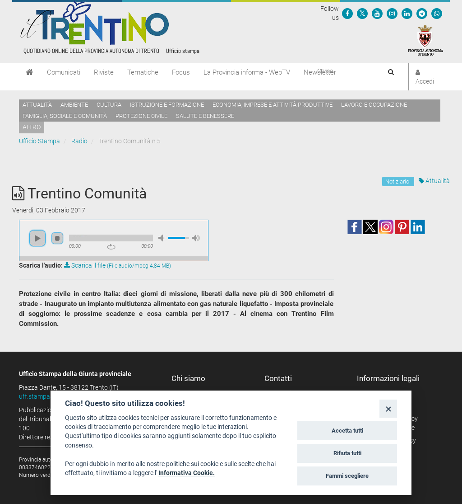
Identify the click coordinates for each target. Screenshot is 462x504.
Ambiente (74, 104)
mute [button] (162, 238)
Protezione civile (141, 116)
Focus (181, 72)
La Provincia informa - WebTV (246, 72)
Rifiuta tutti (347, 453)
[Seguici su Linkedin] (407, 13)
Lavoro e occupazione (374, 104)
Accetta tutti (347, 430)
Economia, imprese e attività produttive (273, 104)
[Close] (388, 408)
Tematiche (142, 72)
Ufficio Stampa (39, 141)
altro (32, 127)
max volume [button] (196, 238)
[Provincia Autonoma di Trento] (425, 39)
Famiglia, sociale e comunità (65, 116)
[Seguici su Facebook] (347, 13)
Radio (79, 141)
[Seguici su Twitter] (362, 13)
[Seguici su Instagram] (392, 13)
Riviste (104, 72)
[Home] (29, 72)
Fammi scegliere (347, 475)
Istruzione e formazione (167, 104)
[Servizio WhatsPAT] (436, 13)
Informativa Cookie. (186, 472)
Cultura (109, 104)
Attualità (37, 104)
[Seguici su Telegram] (422, 13)
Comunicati (63, 72)
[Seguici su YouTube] (377, 13)
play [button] (37, 238)
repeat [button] (111, 247)
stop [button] (57, 238)
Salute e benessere (205, 116)
